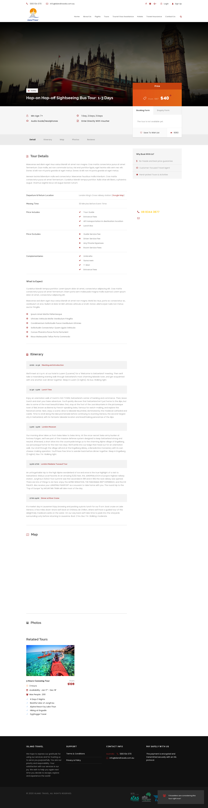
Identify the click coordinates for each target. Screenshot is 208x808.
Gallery (32, 90)
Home (77, 16)
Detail (33, 139)
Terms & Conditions (75, 753)
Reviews (91, 139)
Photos (75, 139)
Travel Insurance (154, 16)
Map (62, 139)
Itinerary (48, 139)
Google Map (118, 195)
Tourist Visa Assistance (123, 16)
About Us (87, 16)
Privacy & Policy (73, 760)
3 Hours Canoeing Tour (38, 681)
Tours (106, 16)
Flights (98, 16)
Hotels (140, 16)
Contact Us (170, 16)
